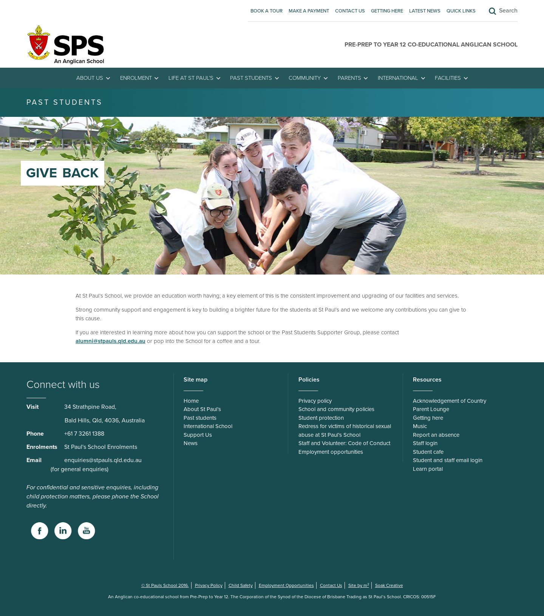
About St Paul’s (202, 409)
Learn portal (428, 468)
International (398, 77)
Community (305, 77)
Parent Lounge (431, 409)
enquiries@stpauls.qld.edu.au (103, 460)
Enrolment (136, 77)
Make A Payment (309, 11)
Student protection (321, 417)
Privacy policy (315, 400)
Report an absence (436, 434)
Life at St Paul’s (190, 77)
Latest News (424, 11)
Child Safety (241, 585)
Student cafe (428, 451)
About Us (89, 77)
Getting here (387, 11)
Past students (251, 77)
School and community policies (336, 409)
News (191, 443)
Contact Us (350, 11)
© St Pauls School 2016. (165, 585)
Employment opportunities (330, 451)
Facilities (448, 77)
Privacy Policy (209, 585)
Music (420, 426)
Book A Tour (266, 11)
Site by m (358, 585)
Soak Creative (389, 585)
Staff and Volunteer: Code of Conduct (344, 443)
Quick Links (461, 11)
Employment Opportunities (286, 585)
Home (191, 400)
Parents (349, 77)
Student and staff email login (447, 460)
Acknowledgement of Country (449, 400)
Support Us (198, 434)
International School (208, 426)
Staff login (425, 443)
